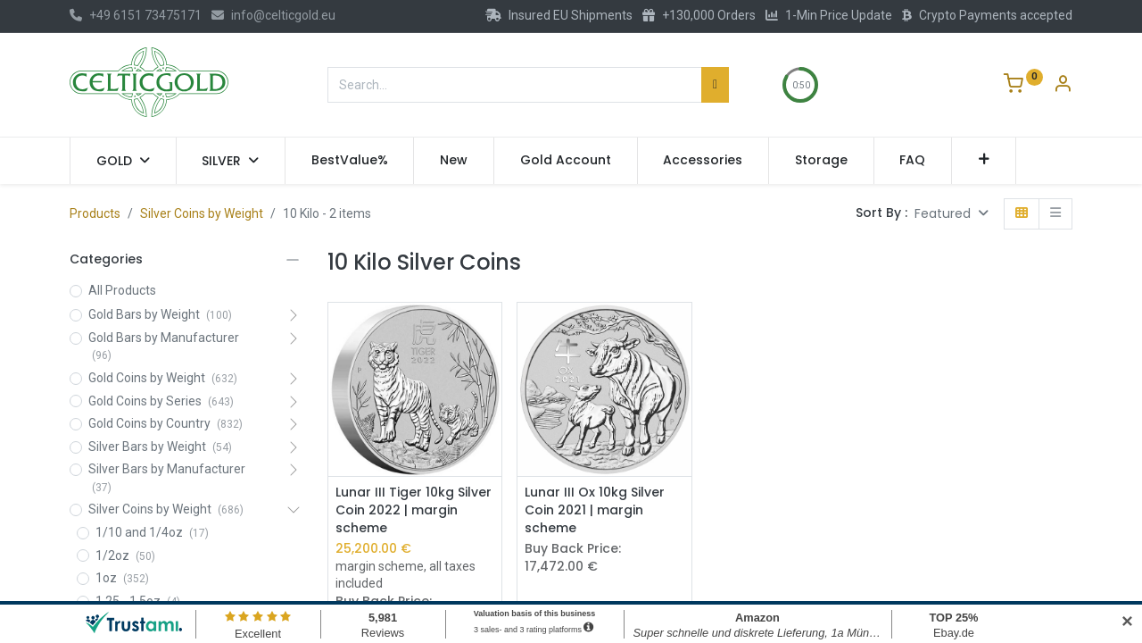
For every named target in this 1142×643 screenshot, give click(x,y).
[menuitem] (350, 161)
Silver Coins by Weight (201, 213)
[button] (983, 161)
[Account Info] (1062, 86)
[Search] (715, 85)
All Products (122, 290)
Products (95, 213)
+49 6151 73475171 (136, 15)
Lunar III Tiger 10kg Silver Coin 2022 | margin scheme (413, 510)
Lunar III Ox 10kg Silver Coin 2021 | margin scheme (595, 510)
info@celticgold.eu (273, 15)
